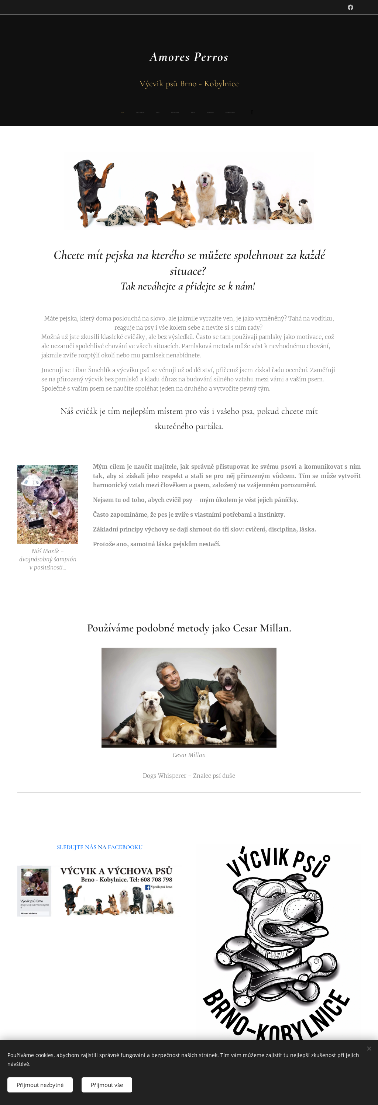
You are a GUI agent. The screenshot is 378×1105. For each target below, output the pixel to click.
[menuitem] (139, 113)
